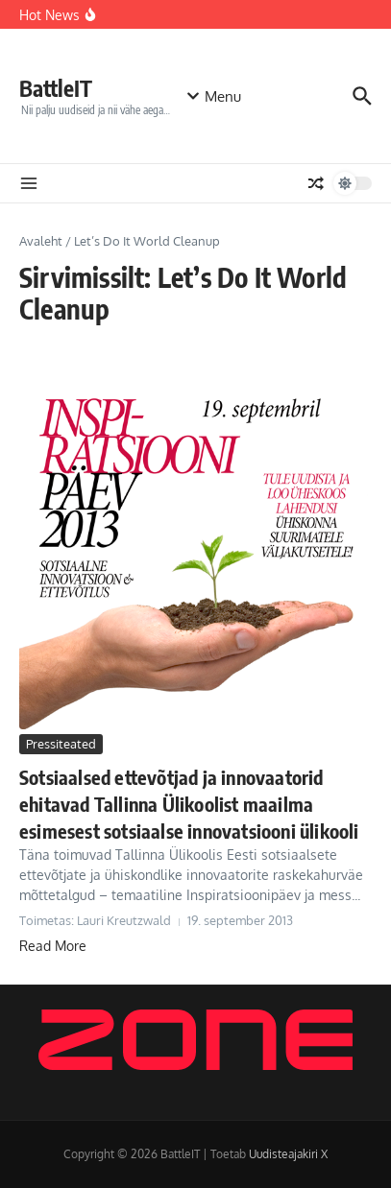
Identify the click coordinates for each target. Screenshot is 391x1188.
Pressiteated (61, 743)
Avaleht (40, 241)
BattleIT (55, 88)
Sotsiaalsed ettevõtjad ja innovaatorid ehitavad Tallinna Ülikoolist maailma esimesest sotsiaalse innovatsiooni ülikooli (189, 804)
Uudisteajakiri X (288, 1154)
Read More (52, 946)
